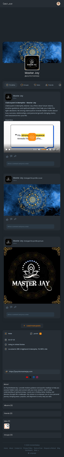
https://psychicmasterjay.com (20, 371)
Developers (29, 450)
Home (6, 448)
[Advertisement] (32, 25)
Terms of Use (38, 448)
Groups (7, 435)
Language (32, 453)
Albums (7, 405)
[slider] (20, 149)
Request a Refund (50, 448)
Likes (6, 421)
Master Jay (32, 73)
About (11, 448)
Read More (9, 120)
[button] (58, 3)
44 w (15, 180)
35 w (14, 98)
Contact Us (18, 448)
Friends (7, 413)
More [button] (36, 450)
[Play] (6, 149)
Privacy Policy (27, 448)
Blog (58, 448)
